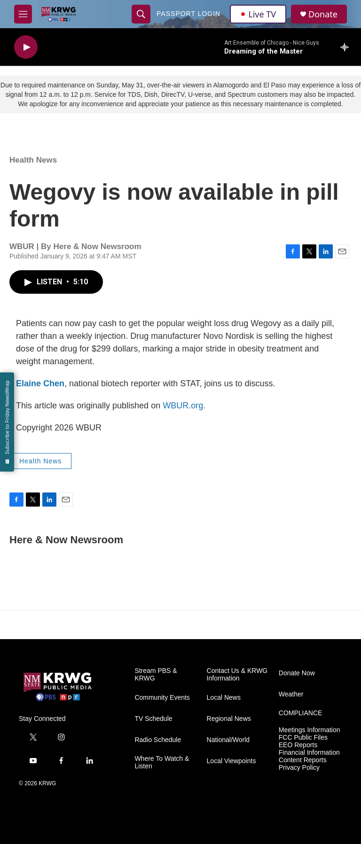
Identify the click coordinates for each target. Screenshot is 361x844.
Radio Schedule (157, 739)
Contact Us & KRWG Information (237, 674)
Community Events (161, 697)
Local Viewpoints (231, 761)
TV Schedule (153, 718)
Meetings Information (309, 730)
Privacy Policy (299, 767)
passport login (188, 13)
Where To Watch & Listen (161, 762)
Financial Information (309, 752)
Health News (33, 160)
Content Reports (303, 760)
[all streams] (347, 47)
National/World (228, 739)
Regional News (229, 718)
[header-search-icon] (141, 14)
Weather (291, 694)
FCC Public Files (303, 737)
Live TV (258, 14)
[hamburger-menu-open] (23, 14)
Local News (224, 697)
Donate (322, 14)
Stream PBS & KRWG (155, 674)
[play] (25, 47)
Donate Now (297, 673)
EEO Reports (298, 745)
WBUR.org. (184, 405)
